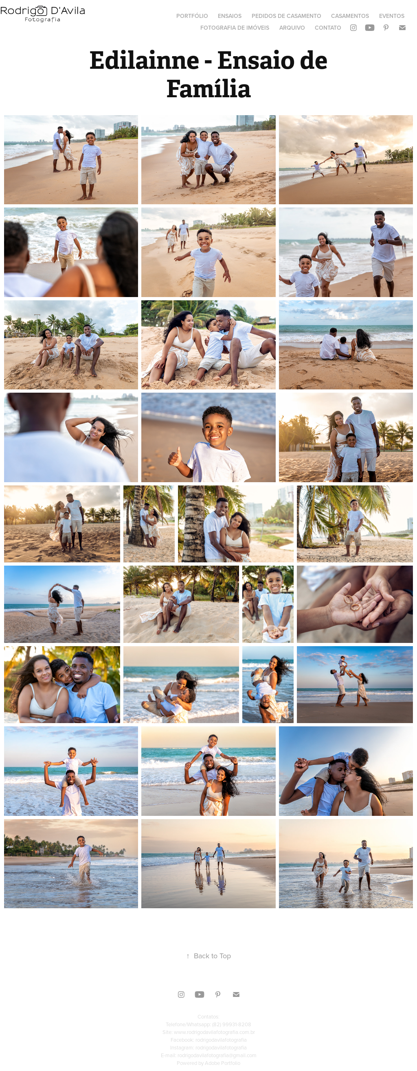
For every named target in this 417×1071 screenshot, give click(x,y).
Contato (328, 28)
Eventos (391, 16)
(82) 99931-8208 (231, 1024)
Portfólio (192, 16)
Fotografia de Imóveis (234, 28)
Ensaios (229, 16)
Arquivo (292, 28)
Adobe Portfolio (222, 1063)
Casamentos (350, 16)
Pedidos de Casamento (286, 16)
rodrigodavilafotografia (221, 1039)
